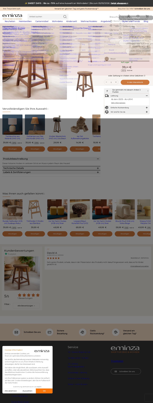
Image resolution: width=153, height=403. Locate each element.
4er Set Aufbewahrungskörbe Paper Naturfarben (80, 142)
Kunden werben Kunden (78, 375)
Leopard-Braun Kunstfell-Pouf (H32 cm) (80, 240)
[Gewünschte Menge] (111, 91)
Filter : (7, 321)
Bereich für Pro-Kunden (78, 401)
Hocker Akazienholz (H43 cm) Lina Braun (57, 141)
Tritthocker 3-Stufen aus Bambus (35, 239)
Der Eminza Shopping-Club (79, 369)
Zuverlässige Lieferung (77, 390)
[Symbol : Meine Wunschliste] (148, 46)
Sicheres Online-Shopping (78, 396)
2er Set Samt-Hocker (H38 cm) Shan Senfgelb (57, 240)
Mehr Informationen (118, 118)
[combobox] (26, 323)
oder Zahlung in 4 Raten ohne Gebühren (126, 85)
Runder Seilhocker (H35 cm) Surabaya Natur (12, 239)
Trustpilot (117, 378)
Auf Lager (126, 71)
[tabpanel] (58, 23)
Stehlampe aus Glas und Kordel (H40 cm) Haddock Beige (35, 142)
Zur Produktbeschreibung (115, 57)
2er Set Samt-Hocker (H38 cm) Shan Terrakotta (102, 240)
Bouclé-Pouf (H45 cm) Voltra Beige (124, 239)
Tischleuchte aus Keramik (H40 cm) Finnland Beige (12, 142)
